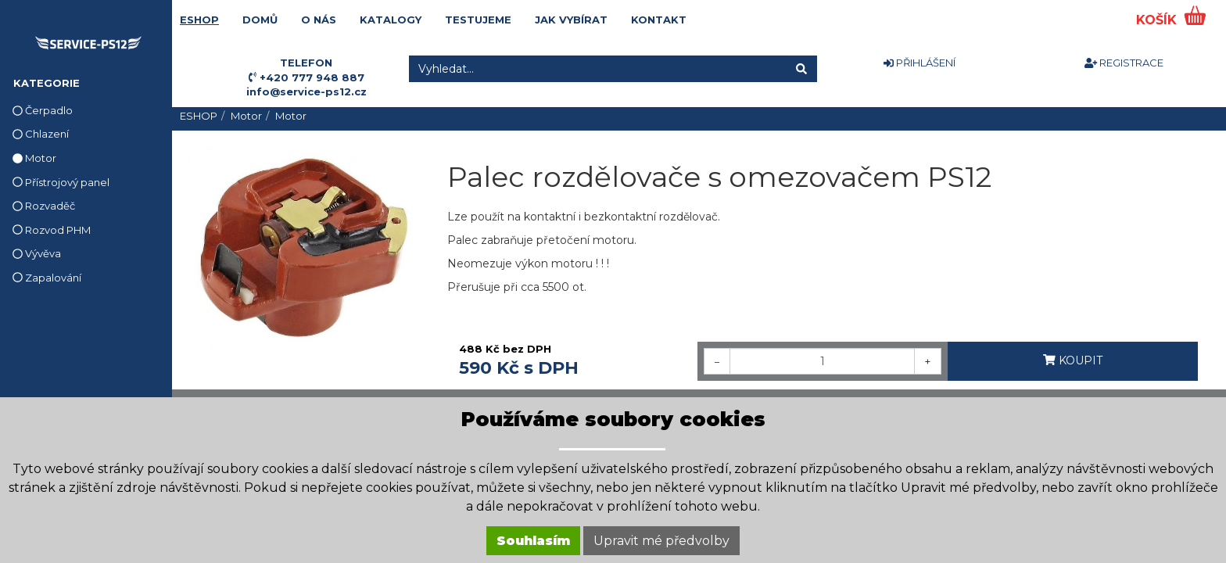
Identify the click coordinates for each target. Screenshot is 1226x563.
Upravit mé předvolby (661, 540)
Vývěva (37, 253)
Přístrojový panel (61, 182)
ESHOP (199, 19)
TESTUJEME (478, 19)
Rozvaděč (44, 205)
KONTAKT (658, 19)
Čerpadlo (43, 110)
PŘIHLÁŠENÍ (919, 62)
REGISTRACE (1123, 62)
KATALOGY (390, 19)
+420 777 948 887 (312, 77)
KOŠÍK (1158, 20)
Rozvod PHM (52, 230)
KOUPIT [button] (1072, 360)
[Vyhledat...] (598, 69)
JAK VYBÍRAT (571, 19)
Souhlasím (533, 540)
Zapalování (47, 277)
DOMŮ (260, 19)
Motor (34, 158)
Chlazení (41, 133)
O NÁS (318, 19)
